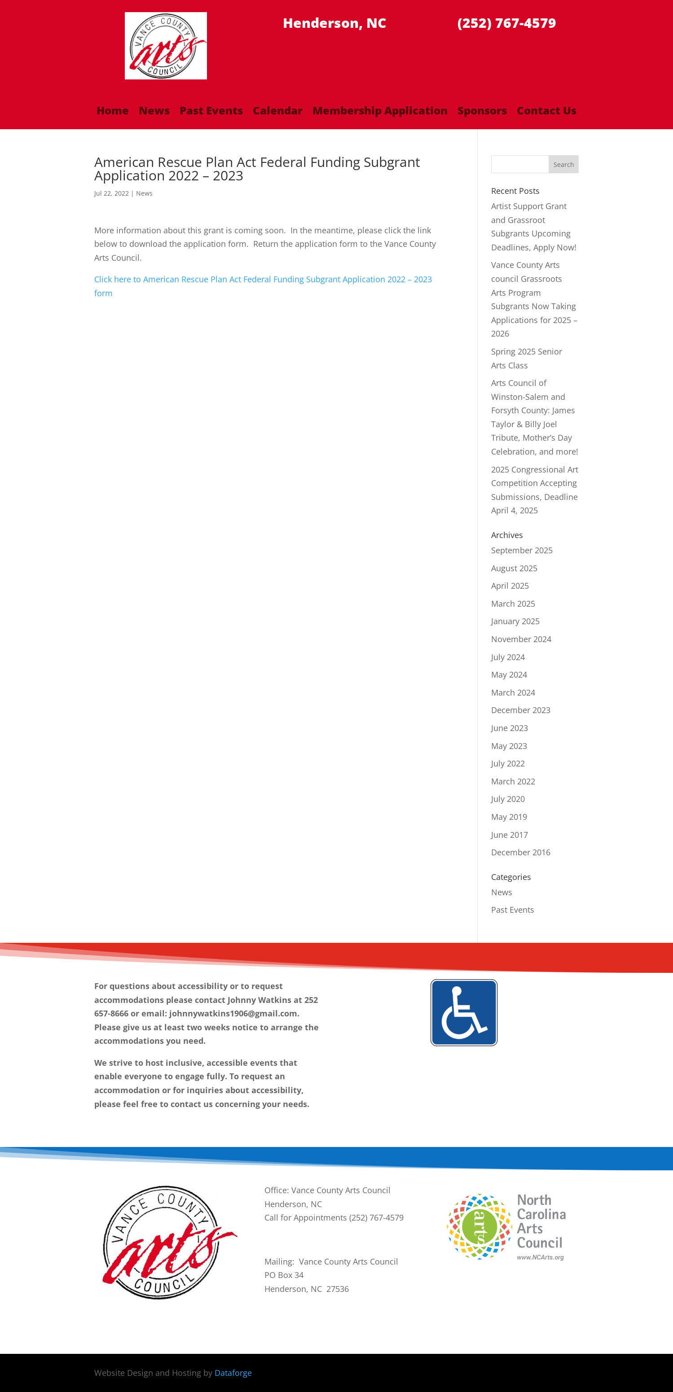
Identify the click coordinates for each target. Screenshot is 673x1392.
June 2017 (509, 834)
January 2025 (515, 621)
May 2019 (509, 816)
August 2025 (514, 568)
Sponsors (482, 112)
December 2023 (520, 710)
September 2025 (522, 550)
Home (113, 112)
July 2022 (508, 763)
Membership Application (380, 112)
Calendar (278, 112)
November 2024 (521, 639)
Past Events (211, 112)
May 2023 (509, 745)
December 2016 (520, 852)
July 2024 (508, 657)
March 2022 (513, 781)
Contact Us (546, 112)
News (154, 112)
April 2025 (510, 585)
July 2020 (508, 798)
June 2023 (509, 727)
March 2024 (513, 692)
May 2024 (509, 674)
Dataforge (233, 1372)
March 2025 (513, 603)
